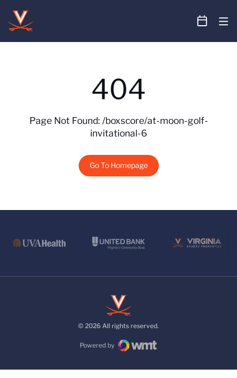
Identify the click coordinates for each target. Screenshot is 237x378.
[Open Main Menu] (223, 22)
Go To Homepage (119, 165)
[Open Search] (182, 21)
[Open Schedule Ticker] (202, 21)
